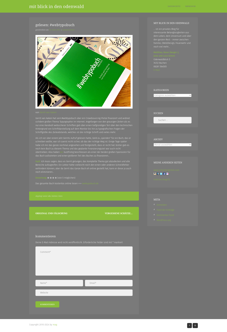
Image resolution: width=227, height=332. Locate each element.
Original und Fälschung (51, 213)
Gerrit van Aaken (48, 112)
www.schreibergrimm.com (166, 170)
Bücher (55, 196)
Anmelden (162, 205)
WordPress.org (164, 220)
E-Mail (157, 70)
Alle (49, 196)
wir (61, 152)
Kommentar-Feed (165, 215)
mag (55, 324)
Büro (60, 196)
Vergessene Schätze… (119, 213)
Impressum (190, 6)
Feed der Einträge (165, 210)
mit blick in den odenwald (56, 6)
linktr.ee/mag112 (162, 179)
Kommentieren (68, 30)
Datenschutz (174, 6)
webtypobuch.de (90, 183)
